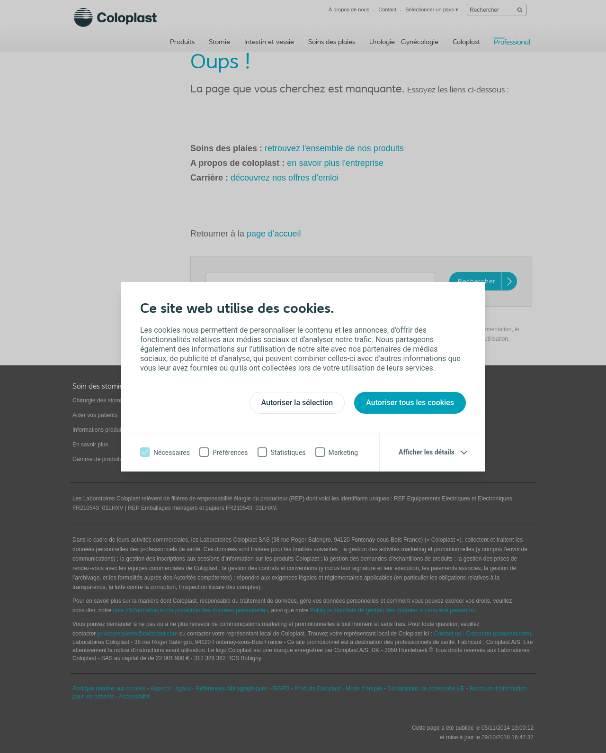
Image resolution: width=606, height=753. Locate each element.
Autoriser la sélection (297, 402)
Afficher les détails (426, 452)
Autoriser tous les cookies (410, 402)
